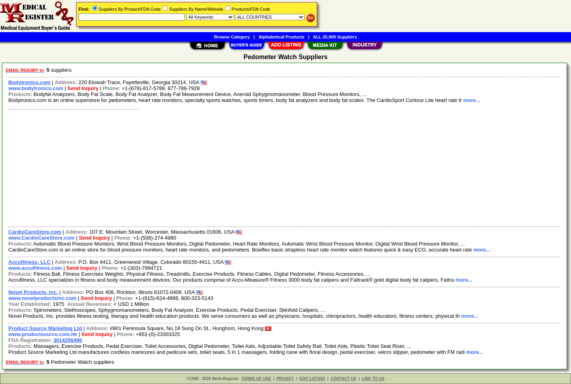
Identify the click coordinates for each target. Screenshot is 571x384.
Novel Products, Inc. (33, 292)
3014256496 (68, 340)
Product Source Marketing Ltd (45, 328)
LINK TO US (373, 378)
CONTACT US (343, 378)
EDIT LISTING (312, 378)
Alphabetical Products (282, 37)
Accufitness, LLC (29, 262)
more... (471, 100)
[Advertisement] (243, 167)
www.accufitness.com (35, 268)
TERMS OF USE (256, 378)
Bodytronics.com (29, 82)
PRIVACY (285, 378)
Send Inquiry (83, 88)
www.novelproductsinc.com (42, 298)
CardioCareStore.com (34, 232)
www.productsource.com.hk (42, 334)
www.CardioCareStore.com (41, 238)
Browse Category (232, 37)
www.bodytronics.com (35, 88)
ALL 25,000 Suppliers (335, 37)
